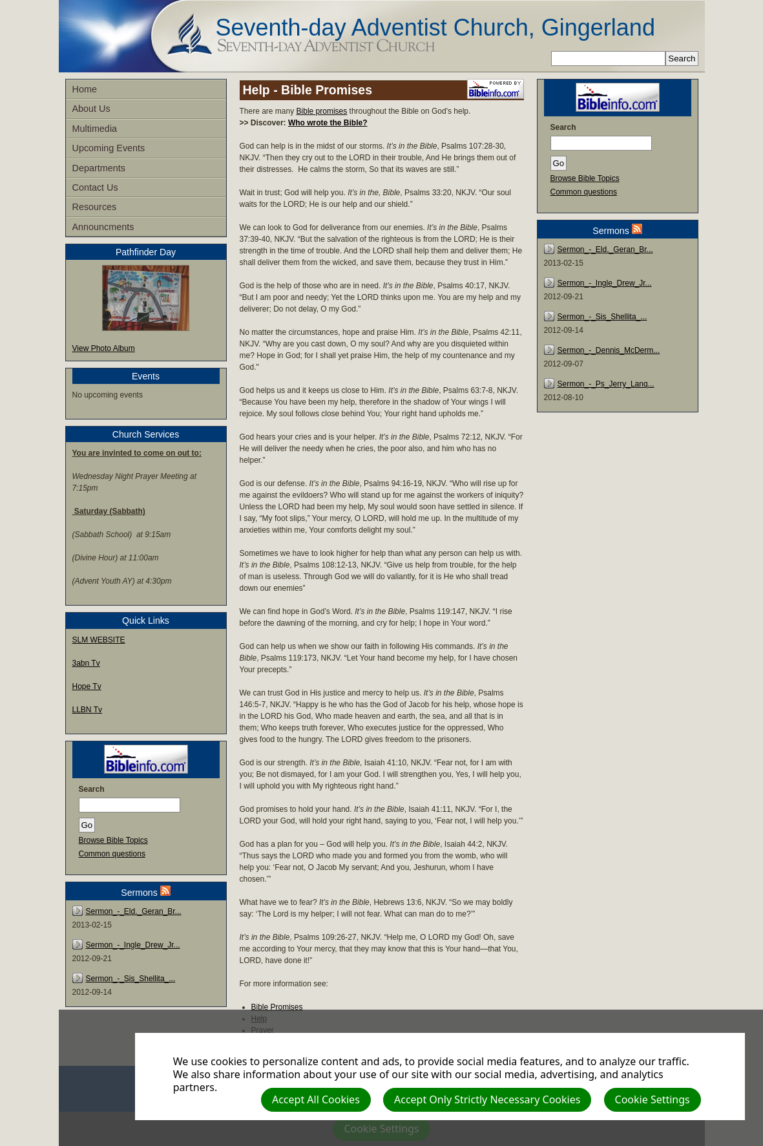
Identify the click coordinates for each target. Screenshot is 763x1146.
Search (92, 789)
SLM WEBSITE (98, 639)
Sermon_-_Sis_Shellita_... (131, 978)
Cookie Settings (652, 1099)
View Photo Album (103, 348)
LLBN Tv (87, 709)
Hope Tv (86, 686)
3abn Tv (86, 663)
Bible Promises (277, 1007)
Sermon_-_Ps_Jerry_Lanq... (606, 383)
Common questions (112, 853)
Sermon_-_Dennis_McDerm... (609, 350)
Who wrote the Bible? (328, 122)
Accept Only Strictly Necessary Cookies (487, 1099)
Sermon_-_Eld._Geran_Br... (134, 911)
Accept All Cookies (316, 1099)
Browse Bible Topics (113, 840)
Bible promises (322, 111)
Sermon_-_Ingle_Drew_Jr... (133, 945)
